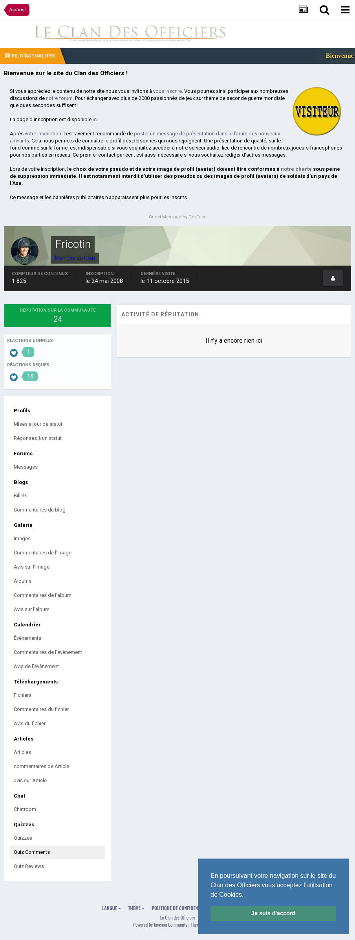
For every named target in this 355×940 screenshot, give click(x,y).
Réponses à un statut (38, 438)
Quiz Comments (32, 852)
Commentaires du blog (40, 510)
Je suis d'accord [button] (273, 913)
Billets (20, 496)
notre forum (59, 98)
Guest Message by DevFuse (178, 217)
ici (95, 119)
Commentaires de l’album (42, 595)
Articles (22, 752)
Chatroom (25, 809)
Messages (26, 467)
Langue (111, 908)
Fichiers (22, 695)
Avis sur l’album (31, 609)
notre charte (296, 169)
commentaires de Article (41, 766)
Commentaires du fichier (41, 709)
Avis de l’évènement (36, 666)
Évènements (27, 638)
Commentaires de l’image (42, 553)
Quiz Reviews (29, 866)
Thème (136, 908)
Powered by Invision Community (160, 924)
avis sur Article (30, 780)
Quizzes (23, 838)
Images (22, 538)
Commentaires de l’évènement (48, 652)
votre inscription (43, 134)
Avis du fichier (30, 723)
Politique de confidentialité (182, 908)
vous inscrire (167, 91)
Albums (22, 581)
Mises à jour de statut (38, 424)
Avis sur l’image (31, 567)
